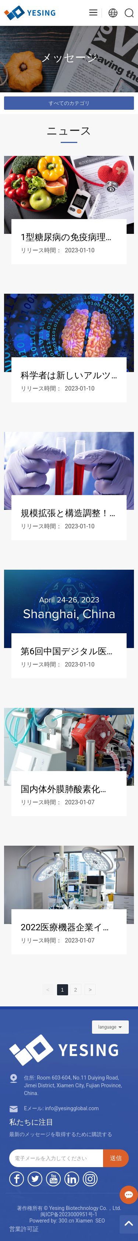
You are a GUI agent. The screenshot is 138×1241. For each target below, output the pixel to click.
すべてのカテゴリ (69, 103)
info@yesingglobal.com (72, 1108)
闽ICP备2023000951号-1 (68, 1214)
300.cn (66, 1221)
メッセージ (69, 57)
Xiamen (84, 1221)
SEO (100, 1221)
